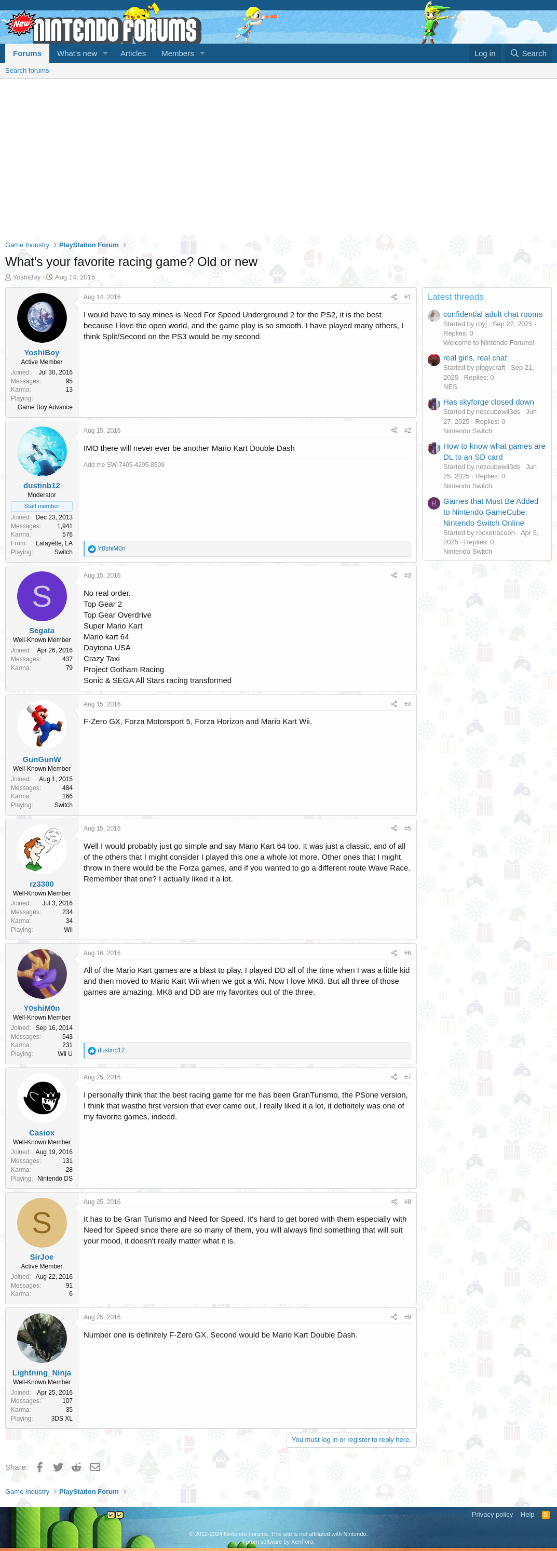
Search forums (27, 70)
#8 (407, 1202)
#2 (407, 430)
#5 (407, 828)
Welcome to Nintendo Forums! (488, 342)
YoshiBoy (27, 277)
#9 (407, 1317)
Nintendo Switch (467, 431)
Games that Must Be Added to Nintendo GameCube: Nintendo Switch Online (490, 512)
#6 (407, 953)
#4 (407, 704)
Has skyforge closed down (488, 401)
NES (450, 387)
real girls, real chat (475, 357)
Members (177, 53)
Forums (27, 53)
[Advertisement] (278, 157)
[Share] (394, 297)
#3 (407, 575)
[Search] (528, 53)
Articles (133, 53)
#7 (407, 1077)
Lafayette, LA (54, 543)
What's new (77, 53)
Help (528, 1514)
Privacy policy (492, 1514)
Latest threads (456, 297)
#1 (407, 297)
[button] (105, 53)
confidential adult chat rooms (492, 314)
